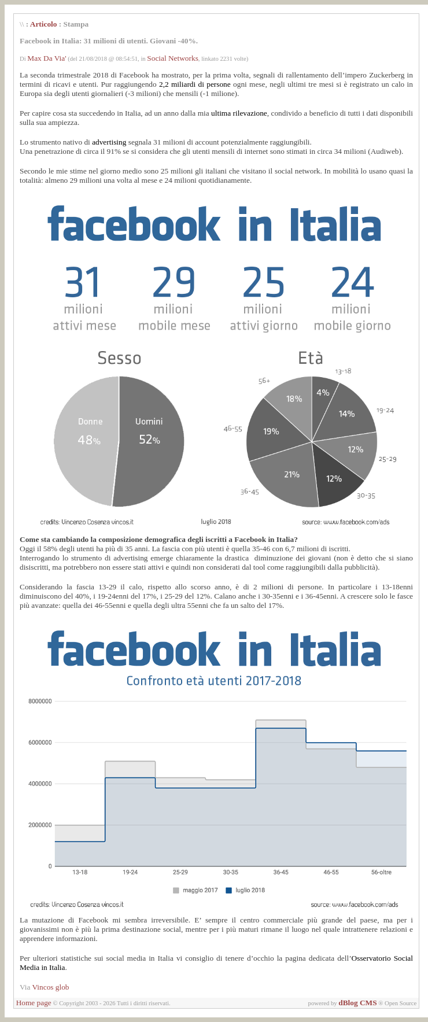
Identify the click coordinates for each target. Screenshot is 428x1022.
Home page (33, 1002)
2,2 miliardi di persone (195, 84)
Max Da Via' (46, 58)
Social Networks (172, 58)
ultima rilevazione (239, 113)
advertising (109, 142)
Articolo (43, 24)
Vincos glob (50, 987)
